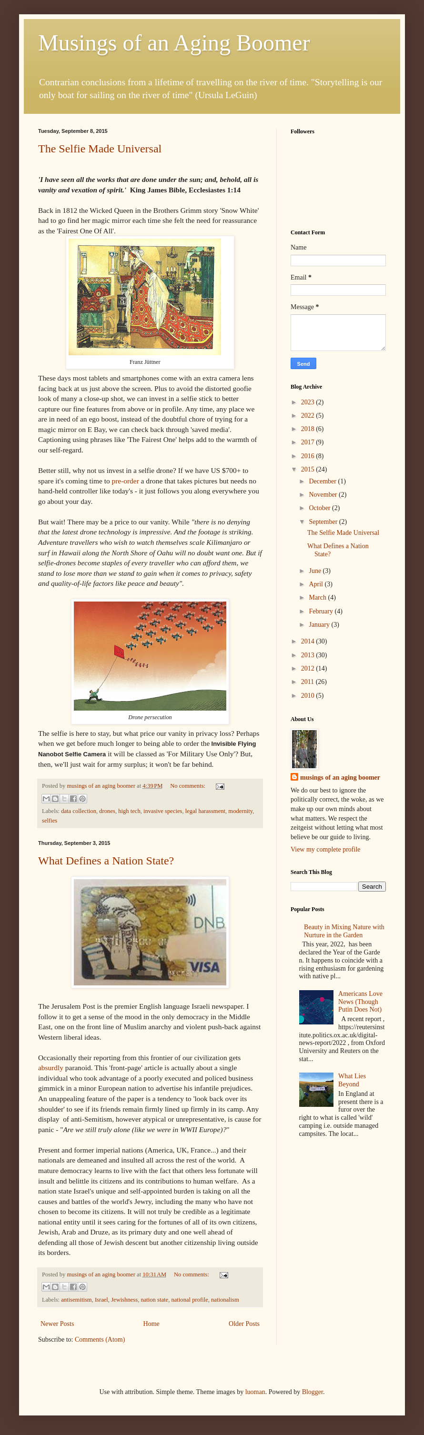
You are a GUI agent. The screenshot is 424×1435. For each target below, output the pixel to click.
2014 (308, 641)
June (316, 570)
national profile (189, 1299)
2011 (308, 681)
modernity (240, 811)
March (318, 597)
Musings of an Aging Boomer (174, 42)
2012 (308, 668)
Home (151, 1323)
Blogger (312, 1391)
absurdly (50, 1068)
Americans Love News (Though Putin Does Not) (360, 1002)
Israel (101, 1299)
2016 (308, 456)
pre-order (125, 481)
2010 (308, 695)
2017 (308, 442)
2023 (308, 402)
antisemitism (76, 1299)
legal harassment (205, 811)
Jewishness (124, 1299)
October (320, 508)
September (324, 521)
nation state (154, 1299)
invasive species (162, 811)
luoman (255, 1391)
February (321, 611)
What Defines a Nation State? (106, 860)
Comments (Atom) (100, 1339)
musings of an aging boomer (340, 777)
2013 (308, 655)
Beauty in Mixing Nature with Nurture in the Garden (344, 931)
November (324, 494)
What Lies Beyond (352, 1080)
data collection (78, 811)
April (316, 584)
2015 (308, 469)
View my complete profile (326, 849)
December (323, 481)
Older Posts (244, 1323)
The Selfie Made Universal (100, 148)
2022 (308, 415)
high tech (129, 811)
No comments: (188, 786)
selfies (49, 820)
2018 (308, 428)
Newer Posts (57, 1323)
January (320, 624)
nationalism (225, 1299)
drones (107, 811)
